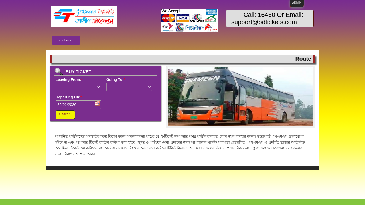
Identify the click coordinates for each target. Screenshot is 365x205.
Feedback (64, 40)
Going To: (115, 79)
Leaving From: (69, 79)
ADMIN (296, 2)
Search (64, 114)
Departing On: (69, 97)
